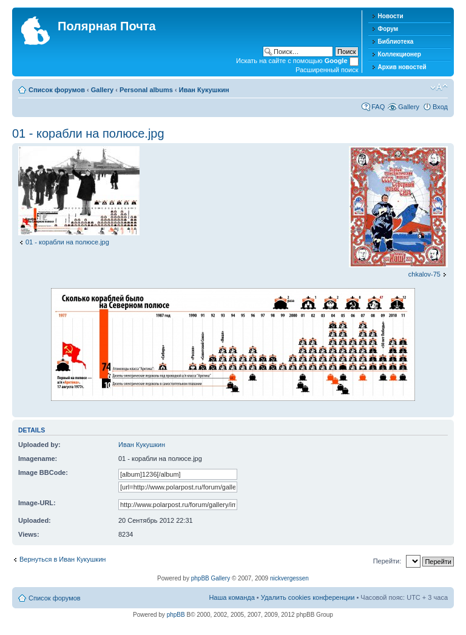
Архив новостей (402, 67)
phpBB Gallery (210, 578)
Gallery (102, 89)
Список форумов (57, 89)
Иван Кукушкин (204, 89)
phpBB (176, 614)
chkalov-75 (424, 274)
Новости (391, 16)
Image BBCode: (43, 472)
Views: (28, 534)
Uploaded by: (39, 444)
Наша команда (231, 597)
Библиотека (396, 41)
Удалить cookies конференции (308, 597)
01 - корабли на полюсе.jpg (88, 133)
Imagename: (37, 458)
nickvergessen (289, 578)
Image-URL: (37, 502)
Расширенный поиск (327, 69)
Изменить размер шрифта (439, 87)
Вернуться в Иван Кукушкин (62, 559)
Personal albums (146, 89)
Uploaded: (34, 520)
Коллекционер (399, 54)
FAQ (378, 106)
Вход (440, 106)
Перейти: (387, 561)
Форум (388, 28)
